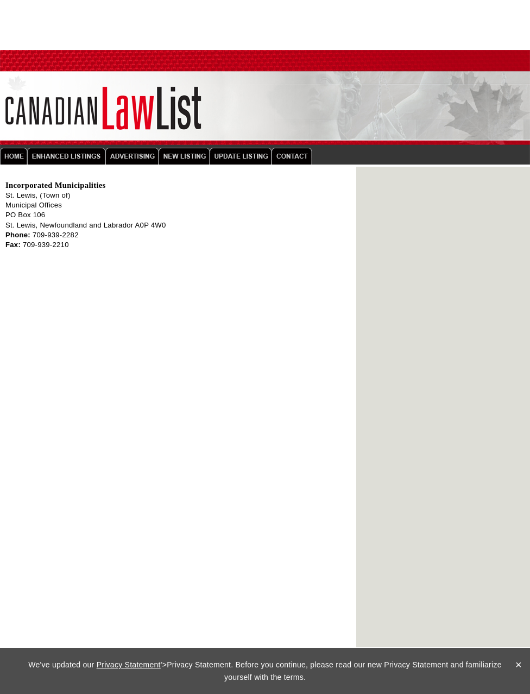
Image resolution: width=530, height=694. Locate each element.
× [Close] (518, 665)
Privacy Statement (129, 664)
